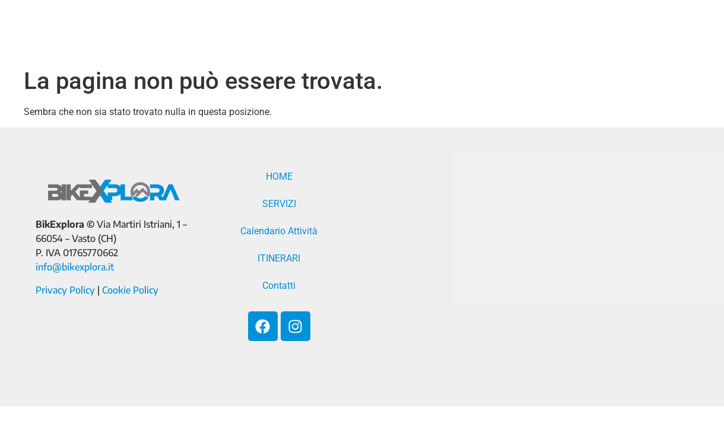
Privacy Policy (65, 290)
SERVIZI (339, 33)
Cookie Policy (130, 290)
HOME (277, 33)
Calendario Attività (444, 33)
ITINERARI (556, 33)
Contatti (634, 33)
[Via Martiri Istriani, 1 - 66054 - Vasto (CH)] (528, 267)
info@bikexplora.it (75, 267)
